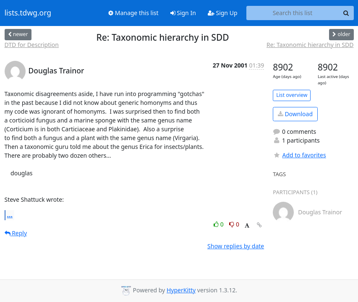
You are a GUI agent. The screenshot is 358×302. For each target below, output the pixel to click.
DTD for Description (32, 45)
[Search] (346, 13)
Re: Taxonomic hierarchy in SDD (310, 45)
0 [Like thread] (219, 224)
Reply (16, 233)
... (10, 214)
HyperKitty (181, 290)
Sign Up (223, 13)
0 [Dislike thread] (234, 224)
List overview (291, 95)
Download (295, 114)
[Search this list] (292, 13)
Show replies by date (235, 246)
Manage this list (133, 13)
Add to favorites (299, 155)
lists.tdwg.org (28, 13)
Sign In (183, 13)
